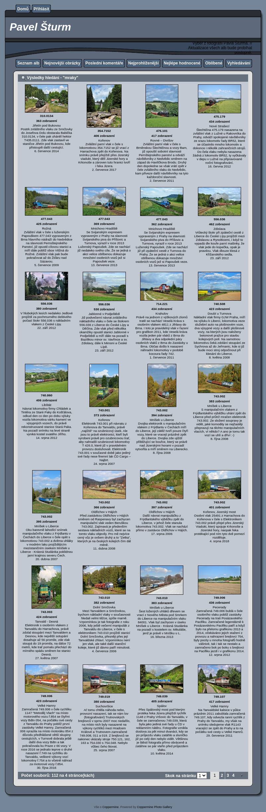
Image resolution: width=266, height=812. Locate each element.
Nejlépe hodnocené (182, 63)
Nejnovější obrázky (62, 63)
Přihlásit (41, 9)
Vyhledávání (238, 63)
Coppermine (110, 807)
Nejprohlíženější (143, 63)
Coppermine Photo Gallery (154, 807)
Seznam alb (28, 63)
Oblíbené (213, 63)
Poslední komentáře (104, 63)
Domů (23, 9)
